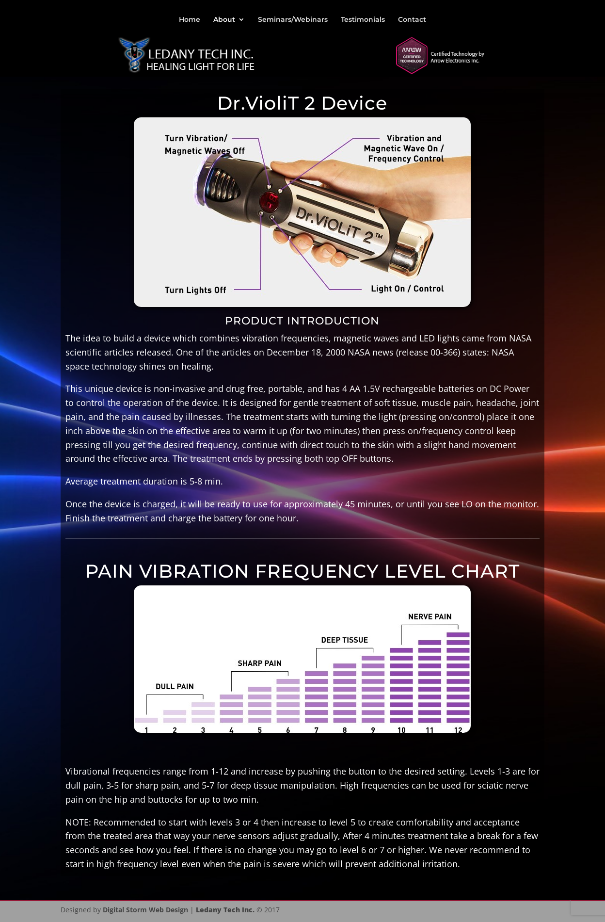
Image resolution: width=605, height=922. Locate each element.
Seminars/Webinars (293, 20)
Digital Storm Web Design (145, 909)
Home (189, 20)
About (224, 20)
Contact (412, 20)
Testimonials (363, 20)
